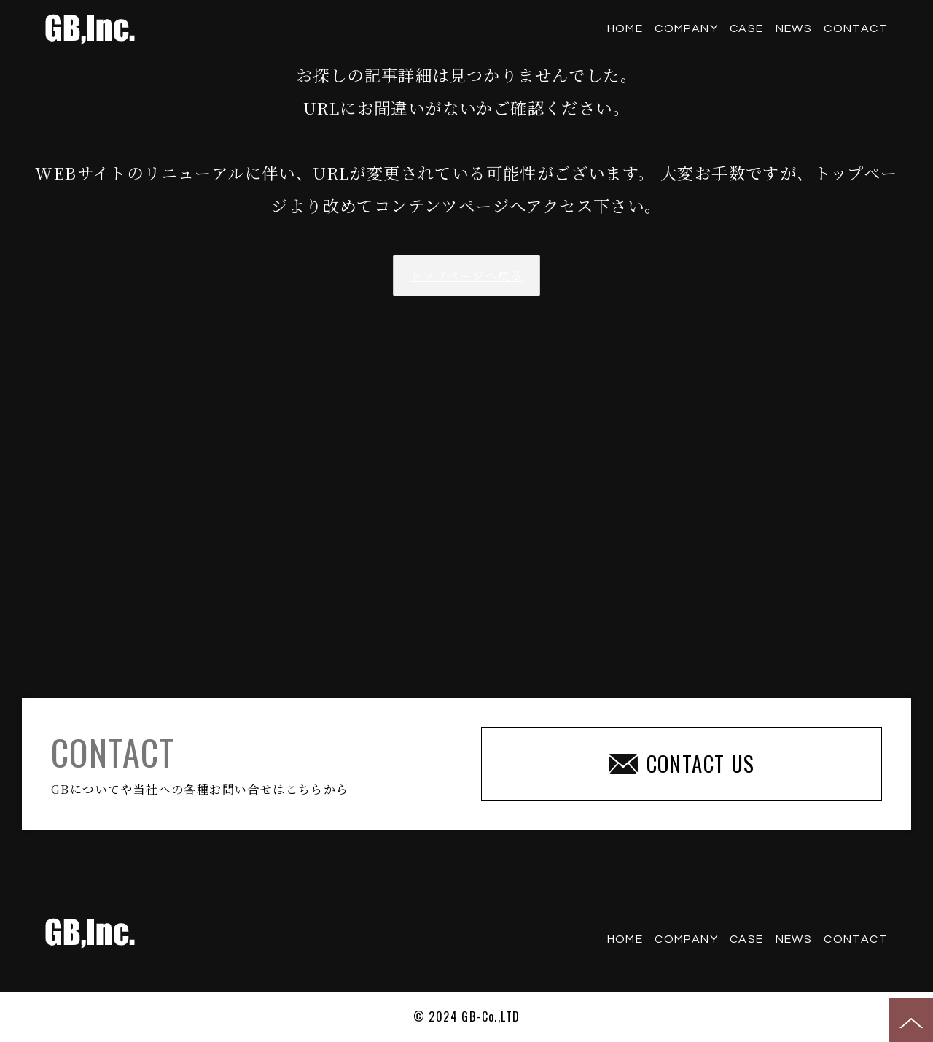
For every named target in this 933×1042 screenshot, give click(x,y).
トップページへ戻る (466, 275)
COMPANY (686, 28)
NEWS (794, 28)
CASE (747, 28)
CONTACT (856, 28)
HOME (625, 28)
